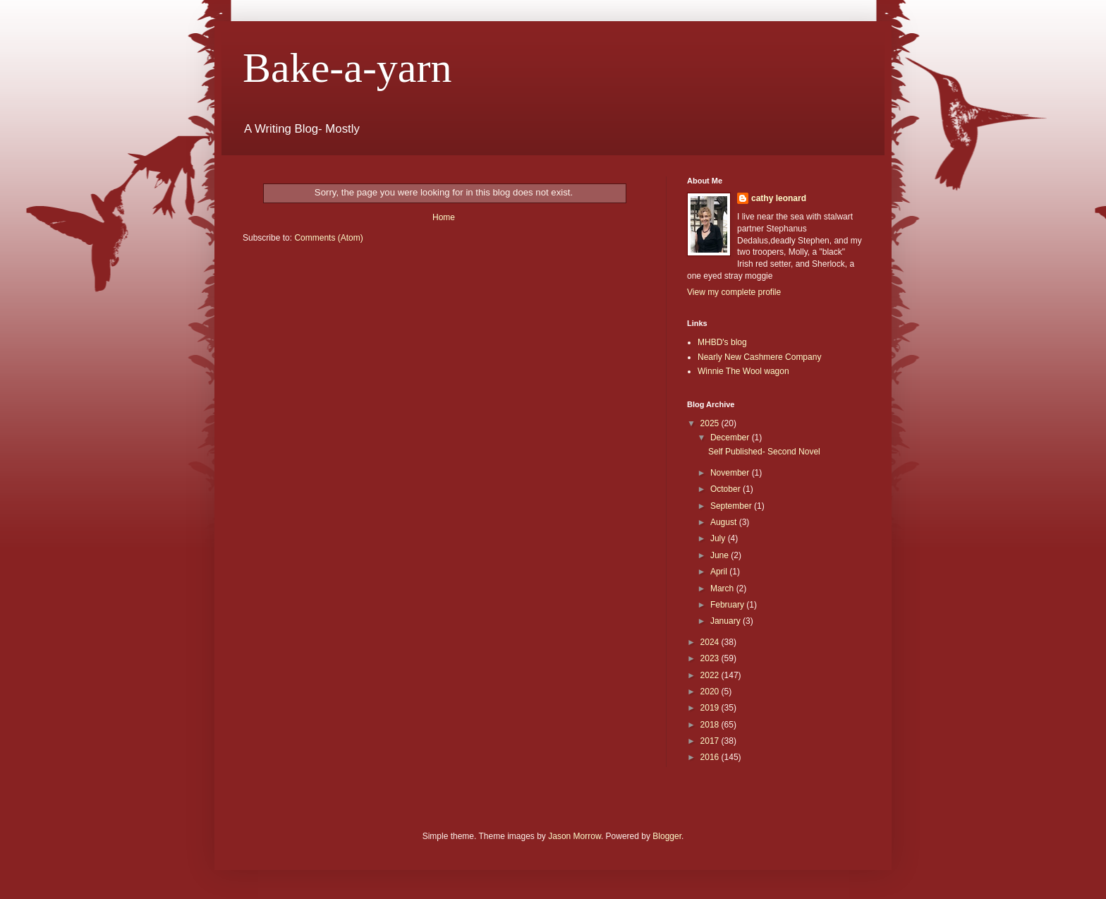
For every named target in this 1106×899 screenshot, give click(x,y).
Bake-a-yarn (347, 67)
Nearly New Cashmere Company (759, 357)
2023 (711, 658)
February (728, 605)
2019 (711, 708)
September (732, 506)
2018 (711, 725)
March (723, 588)
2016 (711, 757)
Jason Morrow (574, 836)
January (726, 621)
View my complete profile (734, 292)
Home (443, 217)
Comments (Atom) (328, 238)
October (726, 489)
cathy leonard (778, 198)
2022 (711, 675)
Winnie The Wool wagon (743, 371)
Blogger (666, 836)
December (731, 437)
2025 (711, 423)
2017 (711, 741)
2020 (711, 691)
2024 (711, 642)
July (719, 538)
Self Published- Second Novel (764, 452)
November (731, 473)
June (720, 555)
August (724, 522)
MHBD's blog (722, 342)
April (719, 572)
